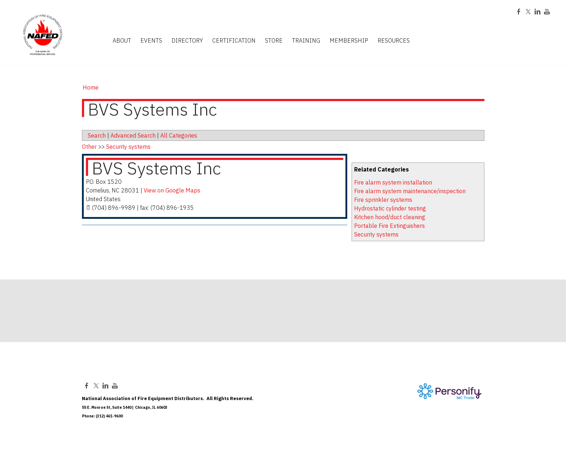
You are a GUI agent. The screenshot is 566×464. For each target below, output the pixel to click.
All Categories (178, 135)
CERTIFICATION (234, 40)
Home (91, 87)
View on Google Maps (172, 190)
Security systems (376, 234)
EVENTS (151, 40)
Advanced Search (133, 135)
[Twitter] (528, 12)
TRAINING (306, 40)
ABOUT (122, 40)
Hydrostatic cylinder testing (390, 208)
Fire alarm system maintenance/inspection (410, 191)
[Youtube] (547, 12)
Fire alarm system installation (393, 182)
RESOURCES (394, 40)
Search (97, 135)
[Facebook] (519, 12)
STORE (274, 40)
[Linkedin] (537, 12)
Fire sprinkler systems (383, 199)
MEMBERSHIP (349, 40)
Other (89, 146)
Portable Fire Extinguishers (389, 225)
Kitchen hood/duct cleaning (389, 217)
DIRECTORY (187, 40)
